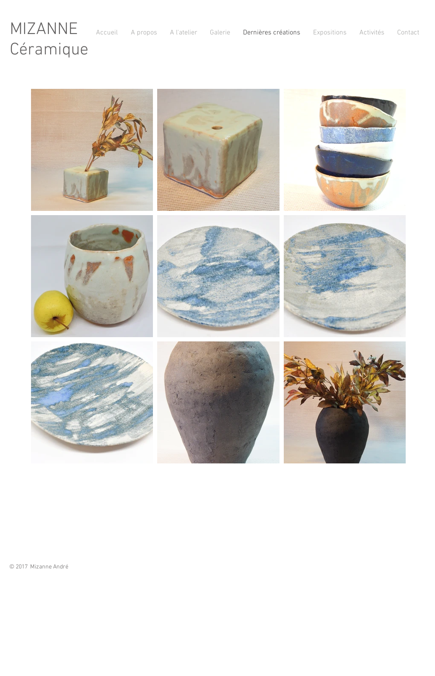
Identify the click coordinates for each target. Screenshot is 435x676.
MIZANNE (44, 30)
